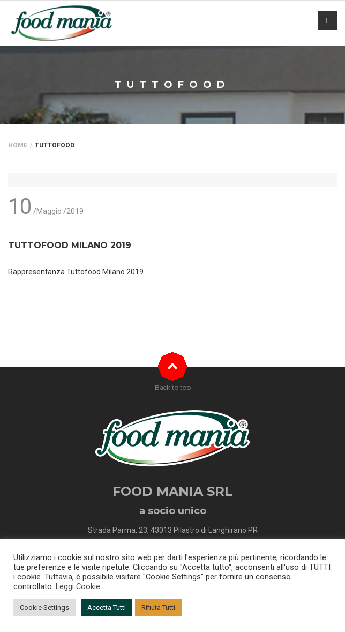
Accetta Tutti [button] (106, 608)
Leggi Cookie (78, 586)
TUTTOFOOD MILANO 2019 (69, 245)
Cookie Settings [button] (44, 608)
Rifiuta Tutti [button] (158, 608)
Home (17, 145)
